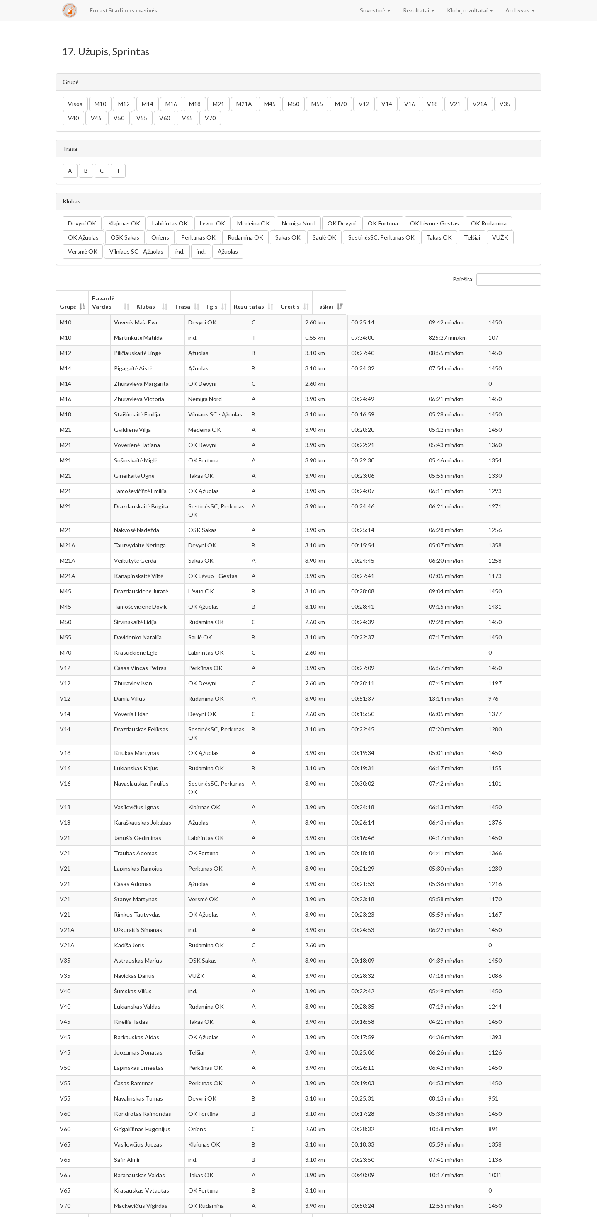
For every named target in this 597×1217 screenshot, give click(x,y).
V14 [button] (386, 103)
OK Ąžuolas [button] (83, 237)
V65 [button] (187, 117)
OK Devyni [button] (342, 223)
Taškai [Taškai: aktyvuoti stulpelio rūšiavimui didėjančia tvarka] (507, 298)
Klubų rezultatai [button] (470, 10)
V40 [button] (73, 117)
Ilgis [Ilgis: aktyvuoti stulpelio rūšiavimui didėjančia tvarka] (340, 298)
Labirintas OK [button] (170, 223)
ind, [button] (179, 251)
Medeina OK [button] (253, 223)
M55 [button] (317, 103)
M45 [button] (270, 103)
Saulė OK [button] (324, 237)
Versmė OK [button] (82, 251)
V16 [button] (409, 103)
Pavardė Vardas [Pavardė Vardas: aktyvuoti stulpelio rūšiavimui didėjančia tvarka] (125, 298)
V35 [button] (505, 103)
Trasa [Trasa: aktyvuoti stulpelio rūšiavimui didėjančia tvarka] (299, 298)
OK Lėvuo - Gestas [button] (434, 223)
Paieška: (497, 279)
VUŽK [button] (500, 237)
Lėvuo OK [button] (212, 223)
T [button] (118, 170)
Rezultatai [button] (418, 10)
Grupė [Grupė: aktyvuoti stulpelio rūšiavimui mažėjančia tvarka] (68, 298)
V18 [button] (432, 103)
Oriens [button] (160, 237)
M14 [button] (147, 103)
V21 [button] (455, 103)
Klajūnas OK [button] (124, 223)
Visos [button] (75, 103)
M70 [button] (341, 103)
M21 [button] (218, 103)
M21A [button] (244, 103)
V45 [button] (96, 117)
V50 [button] (119, 117)
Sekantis (524, 1206)
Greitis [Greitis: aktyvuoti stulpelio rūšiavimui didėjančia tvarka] (446, 298)
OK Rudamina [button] (489, 223)
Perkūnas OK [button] (198, 237)
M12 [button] (124, 103)
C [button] (102, 170)
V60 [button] (164, 117)
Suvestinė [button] (375, 10)
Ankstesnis (474, 1206)
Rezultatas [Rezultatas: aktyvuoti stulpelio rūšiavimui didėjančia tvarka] (388, 298)
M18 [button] (195, 103)
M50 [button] (293, 103)
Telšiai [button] (472, 237)
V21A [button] (480, 103)
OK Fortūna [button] (383, 223)
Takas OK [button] (439, 237)
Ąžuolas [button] (228, 251)
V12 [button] (364, 103)
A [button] (70, 170)
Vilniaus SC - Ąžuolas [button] (136, 251)
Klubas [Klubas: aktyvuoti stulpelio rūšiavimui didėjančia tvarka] (200, 298)
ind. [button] (201, 251)
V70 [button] (210, 117)
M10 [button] (100, 103)
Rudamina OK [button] (245, 237)
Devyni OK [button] (82, 223)
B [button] (86, 170)
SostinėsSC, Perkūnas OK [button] (381, 237)
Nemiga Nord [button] (298, 223)
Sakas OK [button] (288, 237)
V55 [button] (141, 117)
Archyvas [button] (520, 10)
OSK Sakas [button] (125, 237)
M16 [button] (171, 103)
